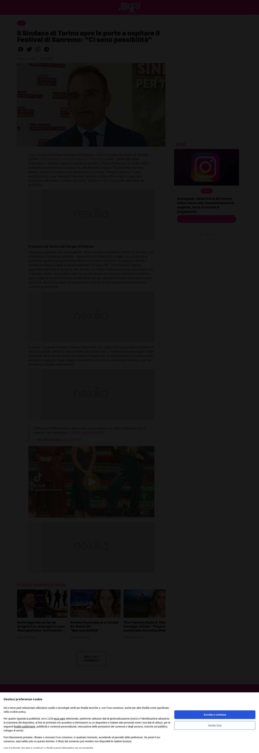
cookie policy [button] (18, 711)
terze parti (59, 718)
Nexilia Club (215, 725)
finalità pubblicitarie (24, 726)
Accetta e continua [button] (215, 714)
